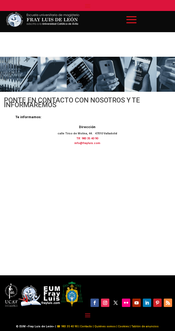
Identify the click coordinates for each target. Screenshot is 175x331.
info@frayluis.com (87, 143)
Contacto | (87, 326)
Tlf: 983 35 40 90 (87, 138)
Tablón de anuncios (145, 326)
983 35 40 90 (69, 326)
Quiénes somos (105, 326)
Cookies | (124, 326)
